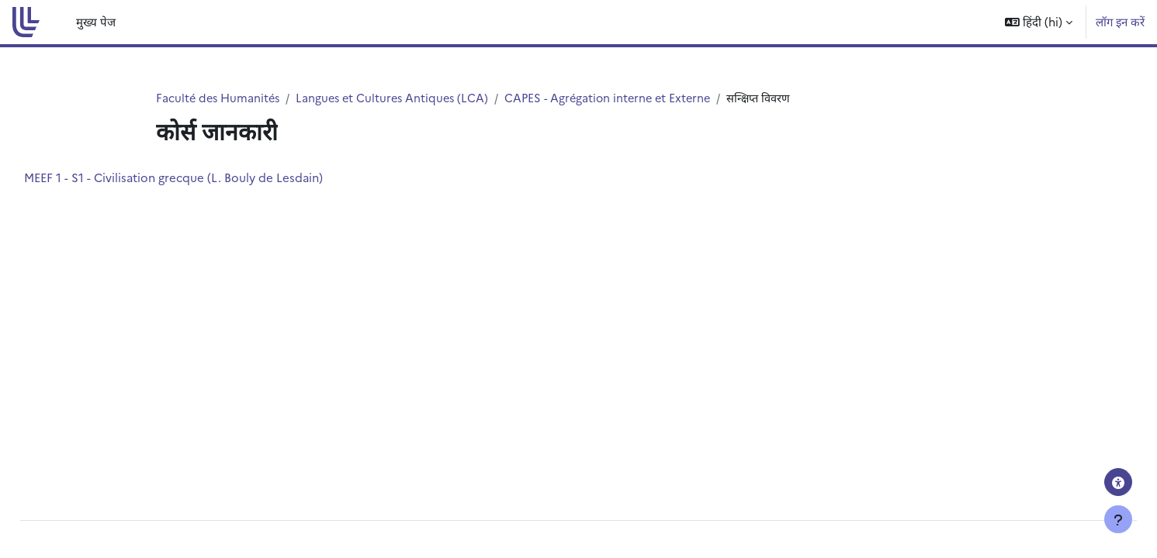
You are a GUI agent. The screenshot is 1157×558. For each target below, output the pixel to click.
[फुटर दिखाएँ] (1118, 519)
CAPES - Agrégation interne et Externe (620, 98)
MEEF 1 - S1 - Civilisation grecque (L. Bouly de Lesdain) (208, 178)
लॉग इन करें (1120, 21)
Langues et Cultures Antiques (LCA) (399, 98)
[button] (1039, 22)
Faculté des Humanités (220, 98)
